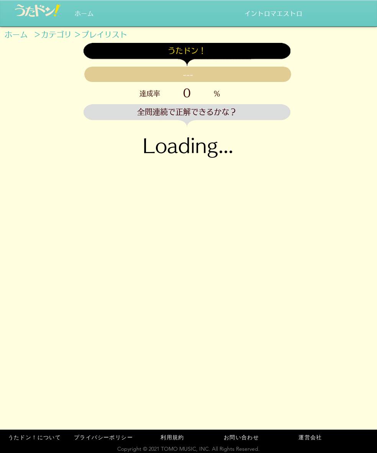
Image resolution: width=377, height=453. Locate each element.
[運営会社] (311, 437)
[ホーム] (16, 34)
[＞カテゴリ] (52, 34)
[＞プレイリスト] (100, 34)
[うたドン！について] (35, 437)
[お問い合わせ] (242, 437)
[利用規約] (173, 437)
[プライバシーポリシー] (104, 437)
